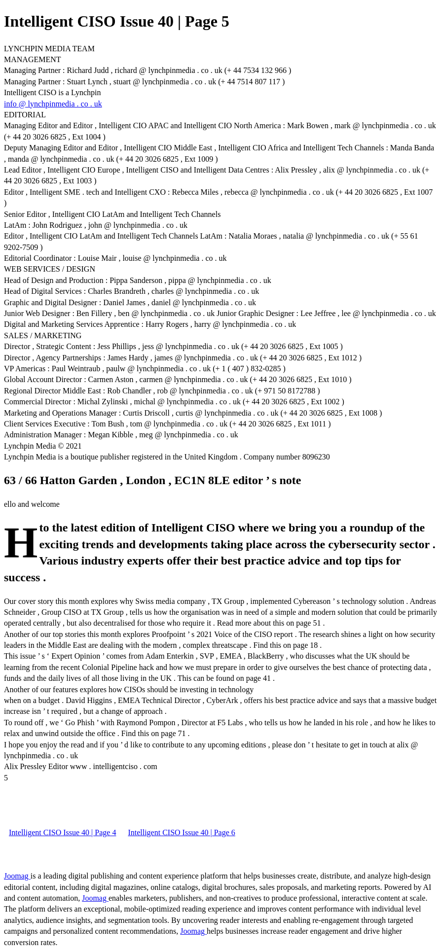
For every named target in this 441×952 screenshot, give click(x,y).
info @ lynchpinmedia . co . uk (53, 104)
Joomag (17, 876)
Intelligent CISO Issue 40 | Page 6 (181, 832)
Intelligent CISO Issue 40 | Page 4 (62, 832)
